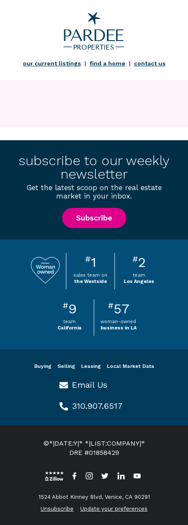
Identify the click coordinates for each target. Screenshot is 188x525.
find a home (107, 63)
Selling (66, 366)
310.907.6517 (97, 406)
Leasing (91, 366)
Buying (43, 366)
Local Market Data (130, 366)
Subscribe (94, 217)
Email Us (89, 385)
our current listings (52, 63)
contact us (150, 63)
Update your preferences (113, 509)
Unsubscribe (57, 509)
